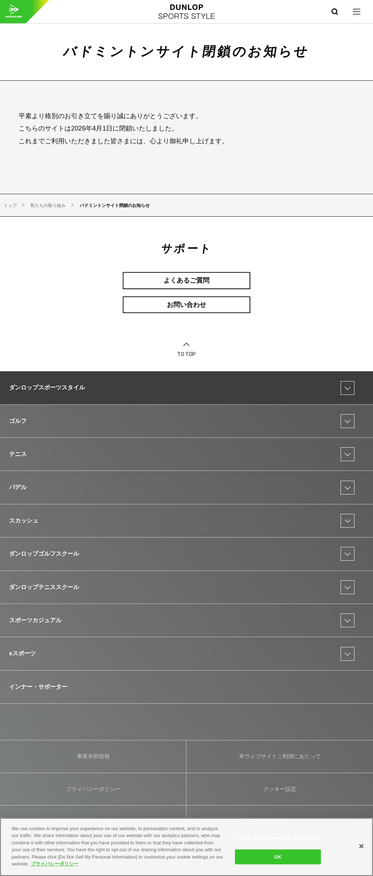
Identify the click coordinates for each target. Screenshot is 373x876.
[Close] (361, 846)
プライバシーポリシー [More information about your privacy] (54, 864)
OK (278, 856)
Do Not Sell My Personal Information (277, 838)
